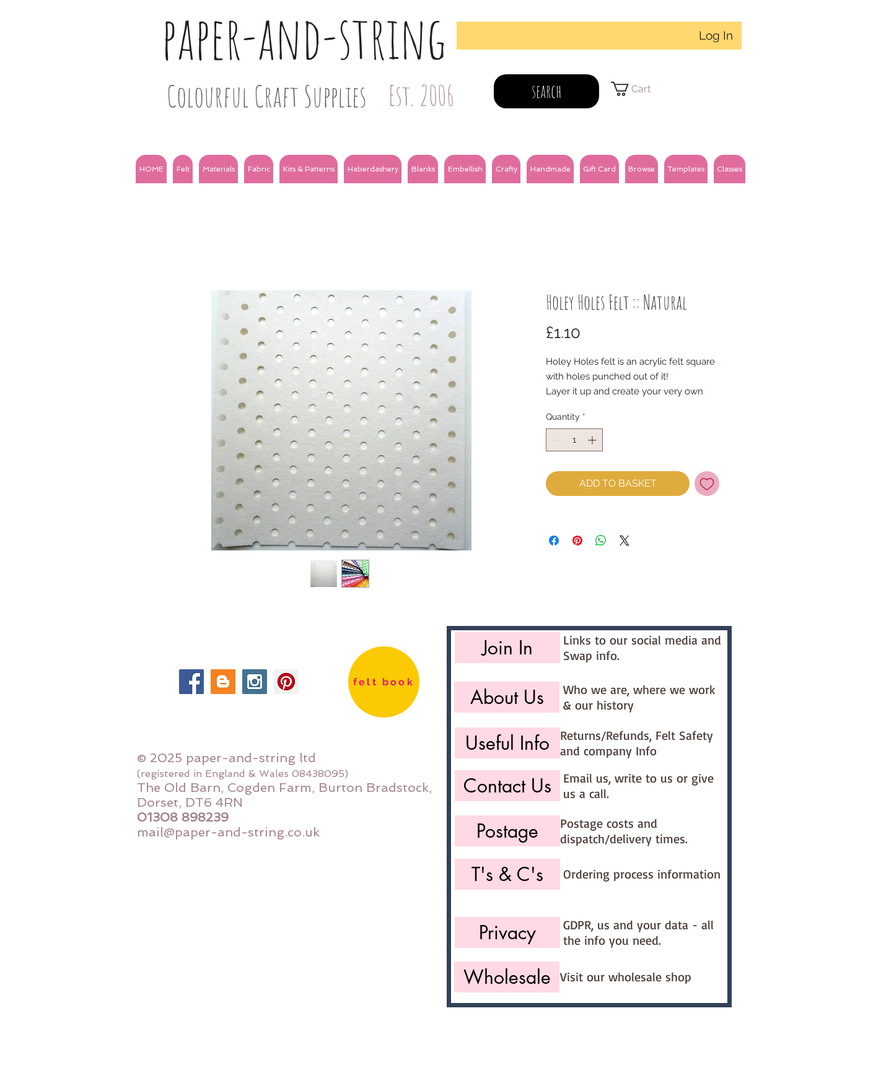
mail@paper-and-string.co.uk (228, 832)
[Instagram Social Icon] (254, 681)
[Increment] (593, 440)
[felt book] (383, 682)
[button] (183, 169)
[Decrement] (555, 440)
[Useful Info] (507, 742)
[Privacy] (507, 932)
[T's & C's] (507, 874)
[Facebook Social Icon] (191, 681)
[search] (546, 91)
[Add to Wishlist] (707, 483)
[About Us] (506, 697)
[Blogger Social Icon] (223, 681)
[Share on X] (624, 540)
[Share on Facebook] (553, 540)
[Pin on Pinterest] (577, 540)
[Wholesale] (506, 977)
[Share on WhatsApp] (601, 540)
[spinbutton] (574, 440)
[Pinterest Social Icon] (286, 681)
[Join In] (507, 647)
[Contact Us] (507, 785)
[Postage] (507, 830)
